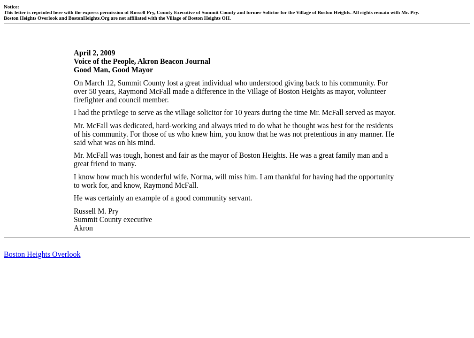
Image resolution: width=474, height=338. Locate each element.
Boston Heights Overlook (42, 254)
